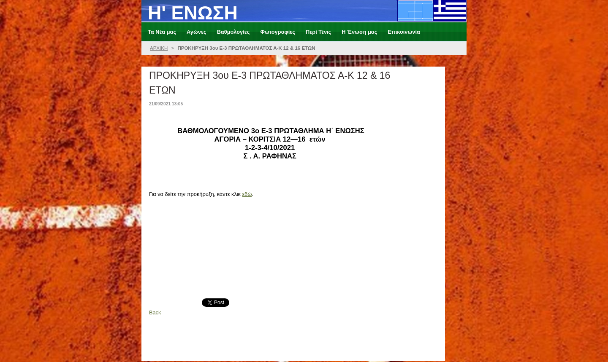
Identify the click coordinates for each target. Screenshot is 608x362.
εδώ (247, 194)
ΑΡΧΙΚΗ (159, 48)
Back (155, 312)
